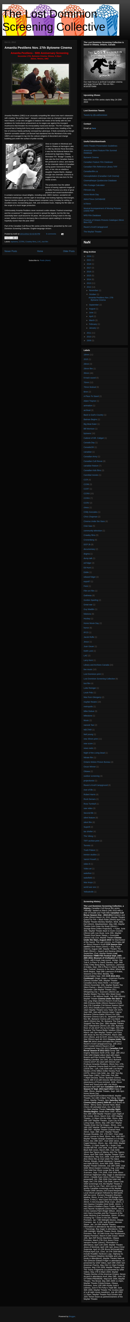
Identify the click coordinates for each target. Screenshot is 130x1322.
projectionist (89, 781)
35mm (86, 373)
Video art (88, 868)
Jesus (86, 642)
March (92, 320)
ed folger (87, 563)
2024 (89, 256)
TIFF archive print (91, 841)
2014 (89, 279)
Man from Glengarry (92, 697)
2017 (89, 268)
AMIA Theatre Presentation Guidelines (100, 146)
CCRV (86, 503)
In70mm (87, 204)
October (93, 294)
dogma (87, 554)
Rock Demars (90, 799)
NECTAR (88, 730)
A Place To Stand (91, 396)
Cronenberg (89, 540)
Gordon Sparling (91, 600)
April (91, 316)
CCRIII (21, 242)
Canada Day (89, 442)
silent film (88, 822)
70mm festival (90, 387)
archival (87, 410)
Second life (88, 813)
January (93, 328)
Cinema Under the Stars (94, 521)
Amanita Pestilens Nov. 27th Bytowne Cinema (38, 47)
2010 (89, 337)
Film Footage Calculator (94, 185)
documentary (89, 549)
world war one (90, 887)
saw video (88, 808)
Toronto (87, 845)
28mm (86, 364)
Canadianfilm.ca (91, 171)
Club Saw (88, 526)
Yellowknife (89, 892)
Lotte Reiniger (90, 688)
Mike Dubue (89, 711)
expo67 (87, 581)
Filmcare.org (89, 190)
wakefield (88, 878)
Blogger (72, 1316)
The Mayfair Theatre (92, 232)
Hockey (87, 618)
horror (86, 628)
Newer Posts (11, 251)
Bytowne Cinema (91, 157)
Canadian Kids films (92, 470)
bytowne (14, 242)
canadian (88, 452)
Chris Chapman (90, 517)
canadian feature (91, 466)
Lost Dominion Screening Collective (99, 679)
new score (88, 743)
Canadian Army (90, 456)
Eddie (86, 572)
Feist (86, 586)
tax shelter (88, 831)
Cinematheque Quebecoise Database (100, 180)
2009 (89, 340)
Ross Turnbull (90, 804)
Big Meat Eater (90, 424)
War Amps (88, 882)
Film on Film (89, 591)
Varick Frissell (90, 859)
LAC (39, 242)
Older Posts (69, 251)
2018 (89, 264)
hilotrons (87, 614)
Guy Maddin (89, 609)
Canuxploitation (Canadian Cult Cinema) (101, 176)
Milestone (88, 716)
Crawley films (30, 242)
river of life (88, 790)
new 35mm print (91, 739)
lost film (45, 242)
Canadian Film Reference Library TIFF (100, 167)
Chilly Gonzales (90, 512)
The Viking (88, 836)
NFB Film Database (92, 215)
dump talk (88, 558)
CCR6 (86, 484)
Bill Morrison (89, 429)
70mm (86, 382)
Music (86, 720)
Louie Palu (88, 692)
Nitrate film (88, 757)
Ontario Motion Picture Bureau (97, 762)
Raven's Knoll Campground (96, 227)
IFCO (86, 632)
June (91, 312)
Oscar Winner (90, 767)
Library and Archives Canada (96, 665)
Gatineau (88, 595)
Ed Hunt (87, 567)
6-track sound (90, 378)
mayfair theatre (90, 702)
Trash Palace (89, 850)
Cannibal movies (91, 475)
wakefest (87, 873)
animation (88, 405)
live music (88, 669)
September (94, 305)
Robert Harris (89, 794)
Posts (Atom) (45, 260)
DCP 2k (87, 544)
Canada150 (89, 447)
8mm (86, 392)
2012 (89, 287)
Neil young (88, 734)
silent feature (89, 817)
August (92, 309)
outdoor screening (91, 776)
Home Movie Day (91, 194)
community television (93, 531)
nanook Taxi (89, 725)
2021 (89, 260)
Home (40, 251)
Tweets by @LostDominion (95, 115)
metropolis (88, 706)
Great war (88, 604)
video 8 (87, 864)
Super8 (87, 827)
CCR (86, 480)
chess (86, 507)
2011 (89, 333)
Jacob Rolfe (89, 637)
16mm (86, 354)
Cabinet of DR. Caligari (94, 438)
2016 (89, 271)
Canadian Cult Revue (93, 461)
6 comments (51, 234)
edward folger (90, 577)
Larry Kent (88, 660)
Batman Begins (90, 419)
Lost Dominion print (92, 674)
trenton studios (90, 854)
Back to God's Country (93, 415)
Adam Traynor (90, 401)
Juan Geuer (89, 646)
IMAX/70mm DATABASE (94, 199)
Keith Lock (88, 651)
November (94, 290)
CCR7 (86, 489)
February (93, 324)
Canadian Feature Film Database (98, 162)
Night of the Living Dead (94, 753)
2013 (89, 283)
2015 (89, 275)
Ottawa (87, 771)
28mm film (88, 368)
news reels (88, 748)
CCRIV (87, 498)
